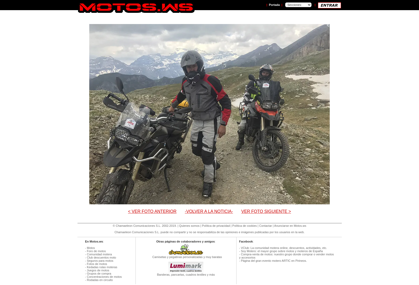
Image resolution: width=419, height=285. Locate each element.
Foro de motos (96, 251)
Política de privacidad (216, 225)
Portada (274, 4)
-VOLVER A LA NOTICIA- (209, 211)
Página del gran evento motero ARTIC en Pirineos (273, 260)
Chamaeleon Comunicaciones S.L (138, 225)
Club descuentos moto (101, 257)
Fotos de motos (97, 264)
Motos (91, 247)
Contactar (265, 225)
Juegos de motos (98, 270)
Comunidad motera (99, 254)
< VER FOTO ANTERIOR (152, 211)
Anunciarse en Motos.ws (290, 225)
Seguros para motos (100, 260)
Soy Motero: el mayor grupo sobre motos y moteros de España (282, 251)
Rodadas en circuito (100, 280)
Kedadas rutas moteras (102, 267)
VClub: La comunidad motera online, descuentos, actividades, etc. (284, 247)
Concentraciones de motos (104, 276)
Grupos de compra (99, 273)
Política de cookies (244, 225)
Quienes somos (189, 225)
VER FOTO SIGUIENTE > (266, 211)
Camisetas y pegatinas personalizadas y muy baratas (186, 256)
